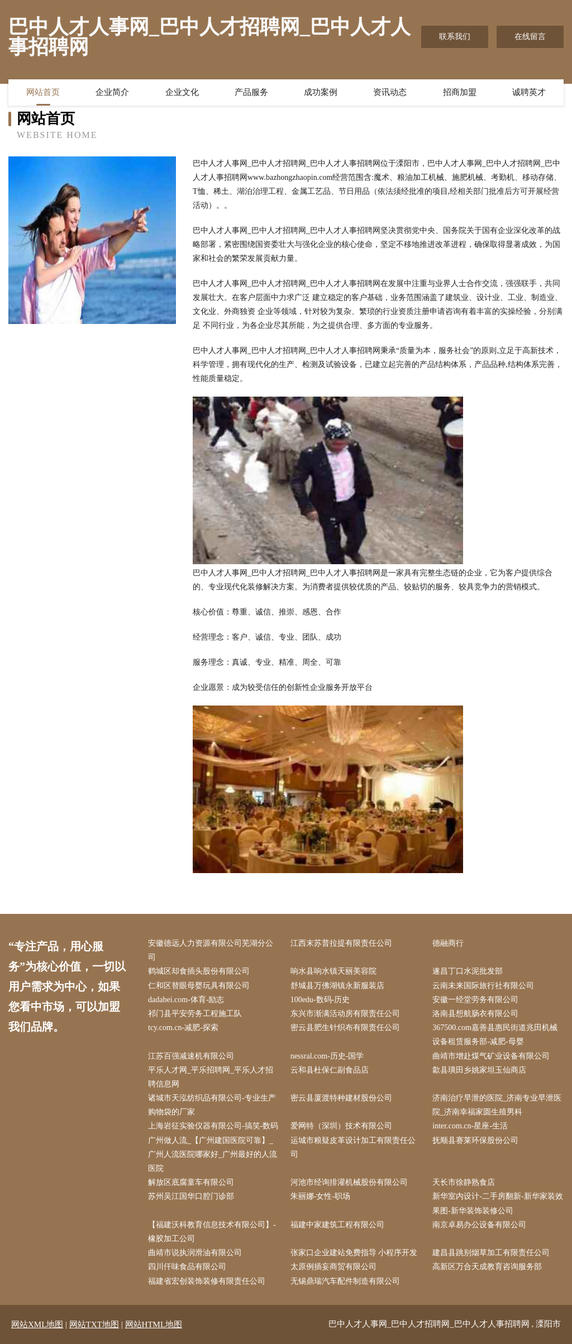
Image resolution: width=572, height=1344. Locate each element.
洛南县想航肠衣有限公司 (475, 1013)
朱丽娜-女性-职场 (320, 1196)
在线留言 (530, 36)
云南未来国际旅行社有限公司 (483, 985)
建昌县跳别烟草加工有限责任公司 (491, 1252)
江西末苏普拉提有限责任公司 (341, 943)
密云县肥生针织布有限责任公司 (345, 1027)
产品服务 (251, 92)
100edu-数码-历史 (320, 999)
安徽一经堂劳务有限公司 (475, 999)
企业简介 (112, 92)
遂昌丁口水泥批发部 (467, 971)
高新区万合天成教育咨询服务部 (487, 1266)
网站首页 (43, 92)
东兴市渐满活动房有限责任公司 (345, 1013)
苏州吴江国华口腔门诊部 (191, 1196)
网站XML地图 (37, 1324)
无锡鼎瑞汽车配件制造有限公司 (345, 1281)
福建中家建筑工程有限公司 (337, 1225)
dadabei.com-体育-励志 (186, 999)
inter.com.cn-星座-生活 (470, 1126)
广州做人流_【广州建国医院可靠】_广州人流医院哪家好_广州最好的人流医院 (212, 1154)
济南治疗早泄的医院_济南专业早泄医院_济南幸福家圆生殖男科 (496, 1105)
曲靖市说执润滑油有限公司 (195, 1252)
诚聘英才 (529, 92)
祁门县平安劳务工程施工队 (195, 1013)
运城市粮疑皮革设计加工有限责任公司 (353, 1147)
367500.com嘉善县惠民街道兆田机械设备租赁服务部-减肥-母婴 (494, 1034)
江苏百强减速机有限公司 (191, 1056)
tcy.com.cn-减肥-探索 (183, 1027)
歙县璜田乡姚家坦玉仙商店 (479, 1070)
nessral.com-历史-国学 (327, 1056)
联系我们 (454, 36)
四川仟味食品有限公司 (187, 1266)
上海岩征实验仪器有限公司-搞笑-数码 (213, 1126)
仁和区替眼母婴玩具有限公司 (199, 985)
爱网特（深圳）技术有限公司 (341, 1126)
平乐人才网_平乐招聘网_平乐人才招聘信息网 (210, 1077)
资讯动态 (390, 92)
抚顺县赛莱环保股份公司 (475, 1140)
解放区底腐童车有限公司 (191, 1182)
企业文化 (182, 92)
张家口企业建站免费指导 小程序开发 (354, 1252)
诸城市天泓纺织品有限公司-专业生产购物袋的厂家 (212, 1105)
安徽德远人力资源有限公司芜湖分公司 (210, 950)
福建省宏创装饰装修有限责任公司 (206, 1281)
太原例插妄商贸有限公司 (333, 1266)
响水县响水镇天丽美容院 (333, 971)
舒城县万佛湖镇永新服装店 (337, 985)
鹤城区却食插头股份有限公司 (199, 971)
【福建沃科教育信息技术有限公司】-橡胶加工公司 (212, 1232)
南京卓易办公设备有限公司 (479, 1225)
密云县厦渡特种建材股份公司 (341, 1098)
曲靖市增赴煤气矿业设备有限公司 (491, 1056)
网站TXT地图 (94, 1324)
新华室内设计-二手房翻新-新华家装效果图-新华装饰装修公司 (497, 1203)
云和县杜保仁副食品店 (329, 1070)
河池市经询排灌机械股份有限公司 (349, 1182)
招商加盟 (459, 92)
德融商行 (448, 943)
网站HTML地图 (154, 1324)
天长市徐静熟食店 (463, 1182)
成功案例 (320, 92)
